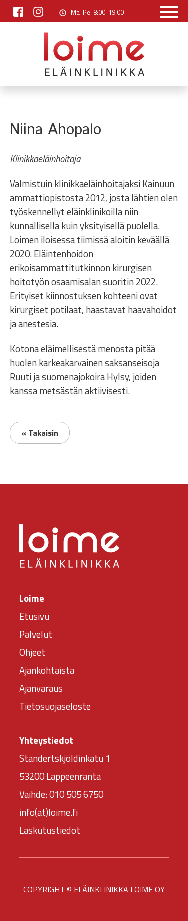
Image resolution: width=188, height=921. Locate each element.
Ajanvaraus (41, 688)
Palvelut (35, 634)
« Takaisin (39, 433)
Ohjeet (32, 652)
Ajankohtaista (46, 670)
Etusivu (34, 616)
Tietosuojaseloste (55, 706)
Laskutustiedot (49, 830)
